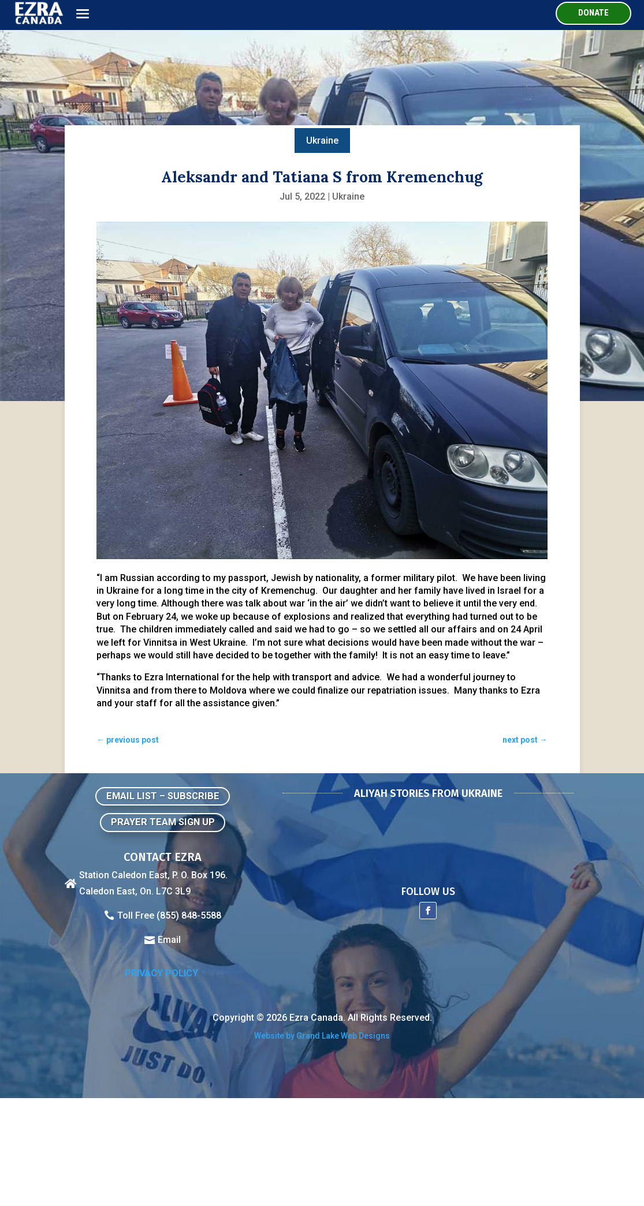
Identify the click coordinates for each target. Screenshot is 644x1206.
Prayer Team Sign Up (162, 824)
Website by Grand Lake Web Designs (322, 1038)
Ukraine (322, 140)
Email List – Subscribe (163, 797)
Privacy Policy (162, 976)
